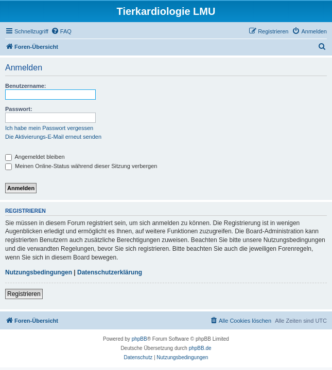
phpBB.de (200, 348)
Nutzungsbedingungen (38, 272)
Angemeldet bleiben (35, 157)
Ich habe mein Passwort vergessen (49, 128)
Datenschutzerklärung (109, 272)
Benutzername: (25, 86)
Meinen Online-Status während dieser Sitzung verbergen (81, 166)
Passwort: (18, 109)
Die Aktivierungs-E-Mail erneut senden (53, 137)
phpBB (139, 339)
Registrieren (24, 294)
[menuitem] (61, 31)
